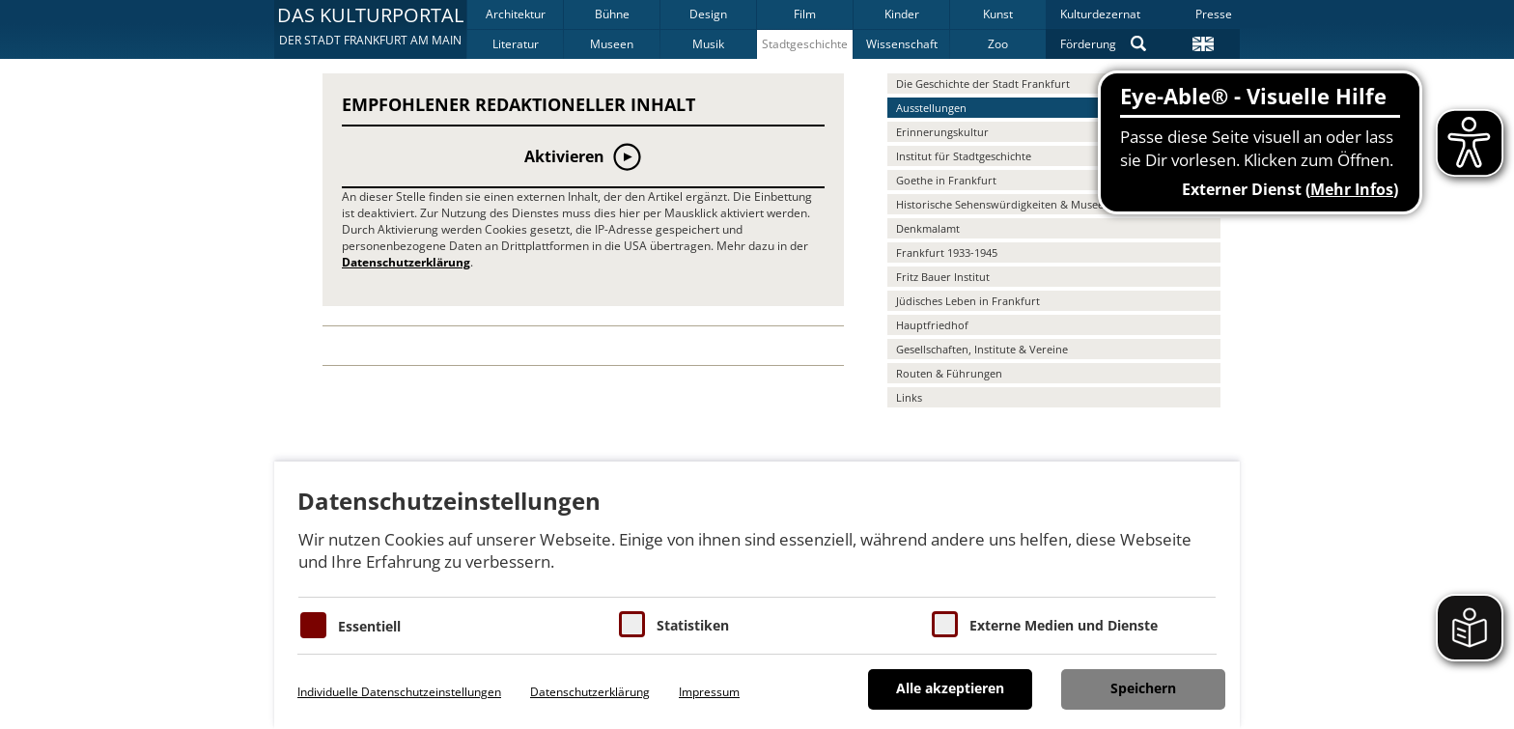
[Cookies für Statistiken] (632, 624)
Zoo (998, 44)
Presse (1213, 14)
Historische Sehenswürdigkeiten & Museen (1003, 204)
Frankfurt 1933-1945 (946, 252)
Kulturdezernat (1100, 14)
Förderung (1088, 44)
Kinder (901, 14)
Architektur (516, 14)
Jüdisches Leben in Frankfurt (968, 301)
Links (909, 397)
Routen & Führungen (949, 373)
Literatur (515, 44)
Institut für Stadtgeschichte (963, 156)
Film (805, 14)
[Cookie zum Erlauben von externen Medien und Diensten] (945, 624)
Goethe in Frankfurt (946, 180)
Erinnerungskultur (942, 132)
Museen (611, 44)
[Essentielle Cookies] (313, 625)
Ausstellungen (931, 107)
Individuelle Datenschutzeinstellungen (399, 692)
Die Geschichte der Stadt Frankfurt (983, 83)
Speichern (1143, 688)
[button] (370, 29)
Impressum (709, 692)
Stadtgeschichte (805, 44)
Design (708, 14)
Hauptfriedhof (932, 325)
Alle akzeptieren (950, 688)
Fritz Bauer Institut (943, 276)
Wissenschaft (902, 44)
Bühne (612, 14)
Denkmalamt (928, 228)
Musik (708, 44)
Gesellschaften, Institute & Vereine (982, 349)
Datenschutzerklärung (406, 262)
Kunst (998, 14)
